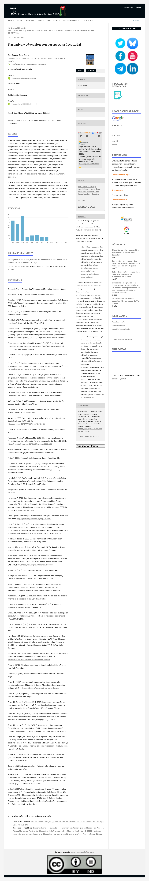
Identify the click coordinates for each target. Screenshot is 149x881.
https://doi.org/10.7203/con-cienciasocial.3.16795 (29, 660)
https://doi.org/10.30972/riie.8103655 (37, 565)
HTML (91, 70)
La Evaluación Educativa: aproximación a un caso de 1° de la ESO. (126, 301)
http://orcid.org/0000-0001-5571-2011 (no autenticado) (29, 64)
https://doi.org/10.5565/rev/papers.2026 (34, 519)
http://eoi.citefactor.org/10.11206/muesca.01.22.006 (30, 444)
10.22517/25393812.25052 (89, 164)
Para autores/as (118, 325)
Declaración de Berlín (90, 230)
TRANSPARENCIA (70, 21)
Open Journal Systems (122, 339)
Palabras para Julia (39, 822)
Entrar (138, 7)
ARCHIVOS (30, 21)
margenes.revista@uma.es (82, 852)
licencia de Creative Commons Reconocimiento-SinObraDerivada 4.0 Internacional (90, 271)
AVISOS (41, 21)
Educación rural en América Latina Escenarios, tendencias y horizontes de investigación (126, 263)
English (115, 141)
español (115, 145)
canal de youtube (120, 379)
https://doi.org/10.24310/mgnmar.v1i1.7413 (40, 688)
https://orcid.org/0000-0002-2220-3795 (24, 78)
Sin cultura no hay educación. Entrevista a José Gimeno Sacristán (125, 252)
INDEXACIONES (53, 21)
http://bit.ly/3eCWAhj (25, 510)
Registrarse (128, 7)
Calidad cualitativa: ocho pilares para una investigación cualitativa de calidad (126, 274)
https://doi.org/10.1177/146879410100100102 (26, 424)
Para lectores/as (118, 322)
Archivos (20, 28)
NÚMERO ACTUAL (15, 21)
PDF (80, 70)
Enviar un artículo (126, 28)
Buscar (135, 21)
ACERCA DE (87, 21)
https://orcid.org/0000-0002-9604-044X (24, 104)
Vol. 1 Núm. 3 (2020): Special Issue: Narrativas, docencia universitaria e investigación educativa (51, 31)
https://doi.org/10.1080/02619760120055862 (27, 369)
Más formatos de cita (89, 436)
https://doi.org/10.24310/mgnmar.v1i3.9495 (30, 113)
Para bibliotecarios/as (121, 329)
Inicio (11, 28)
